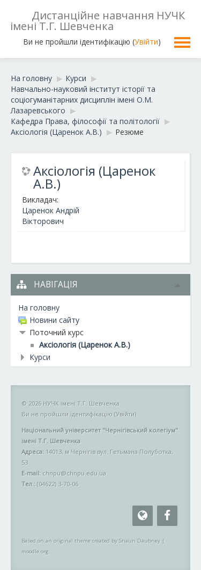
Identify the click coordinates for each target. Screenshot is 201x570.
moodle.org (35, 551)
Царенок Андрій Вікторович (50, 215)
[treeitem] (100, 307)
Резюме (129, 132)
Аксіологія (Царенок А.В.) (94, 177)
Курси (39, 357)
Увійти (146, 42)
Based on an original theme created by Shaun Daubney (90, 540)
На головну (38, 307)
